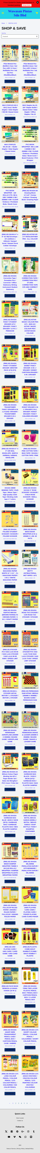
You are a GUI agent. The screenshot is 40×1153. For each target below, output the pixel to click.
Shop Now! (27, 5)
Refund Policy (29, 1148)
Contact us (20, 1120)
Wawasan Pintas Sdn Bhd (20, 13)
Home (3, 23)
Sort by (4, 33)
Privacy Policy (21, 1148)
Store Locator (20, 1118)
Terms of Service (11, 1148)
